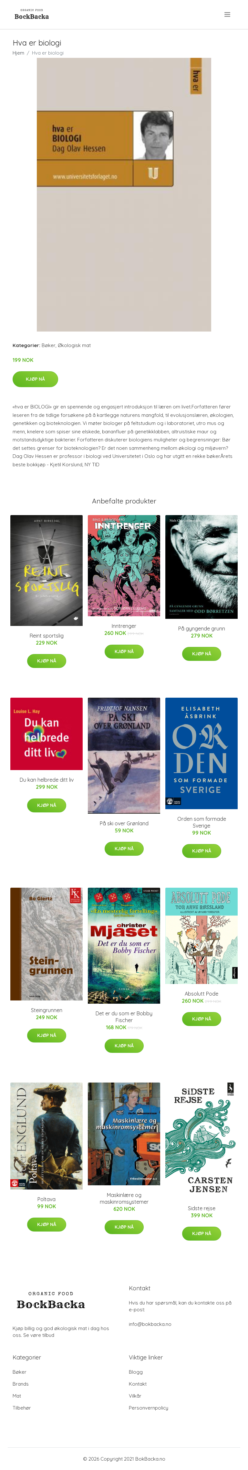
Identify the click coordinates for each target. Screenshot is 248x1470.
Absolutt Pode (201, 993)
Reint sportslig (47, 635)
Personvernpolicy (148, 1408)
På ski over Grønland (124, 823)
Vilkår (135, 1396)
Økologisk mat (74, 345)
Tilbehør (22, 1408)
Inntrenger (124, 626)
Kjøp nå (35, 379)
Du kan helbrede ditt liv (47, 780)
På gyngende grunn (201, 628)
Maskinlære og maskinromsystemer (124, 1198)
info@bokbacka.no (150, 1324)
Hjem (18, 53)
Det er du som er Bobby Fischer (124, 1016)
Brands (21, 1384)
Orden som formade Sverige (201, 822)
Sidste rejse (201, 1208)
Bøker (49, 345)
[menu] (227, 14)
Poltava (46, 1199)
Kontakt (138, 1384)
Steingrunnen (46, 1010)
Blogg (136, 1372)
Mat (17, 1396)
